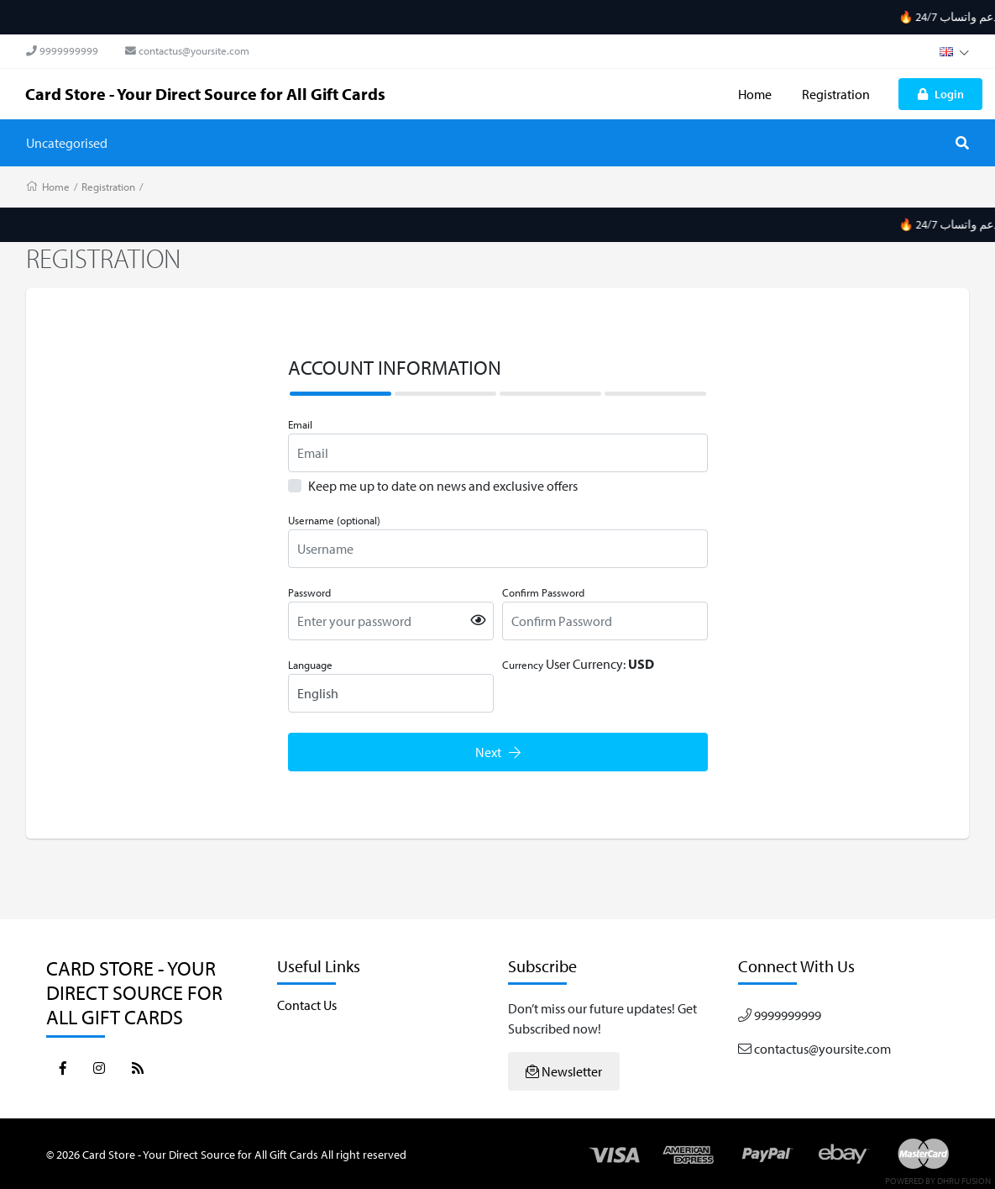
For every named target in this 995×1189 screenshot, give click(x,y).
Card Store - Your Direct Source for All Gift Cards (205, 93)
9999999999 (62, 50)
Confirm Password (543, 592)
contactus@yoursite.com (187, 50)
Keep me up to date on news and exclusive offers (443, 485)
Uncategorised (66, 142)
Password (309, 592)
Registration (836, 94)
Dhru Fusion (964, 1180)
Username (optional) (334, 520)
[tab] (340, 394)
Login (941, 94)
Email (300, 424)
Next (498, 752)
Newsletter (564, 1071)
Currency (522, 664)
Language (310, 664)
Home (755, 94)
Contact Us (307, 1005)
